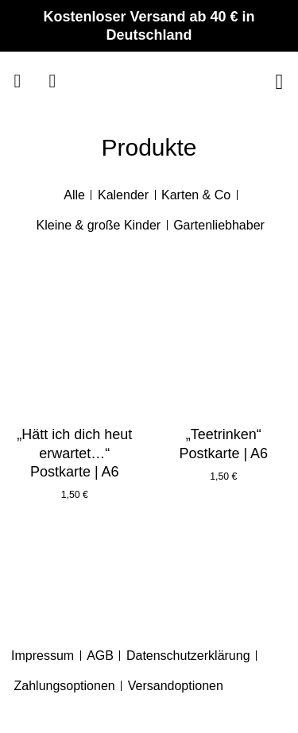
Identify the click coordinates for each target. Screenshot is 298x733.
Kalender (123, 195)
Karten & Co (195, 195)
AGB (100, 655)
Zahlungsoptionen (64, 685)
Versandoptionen (175, 685)
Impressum (42, 655)
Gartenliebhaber (219, 225)
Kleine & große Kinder (99, 225)
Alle (74, 195)
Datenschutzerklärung (188, 655)
